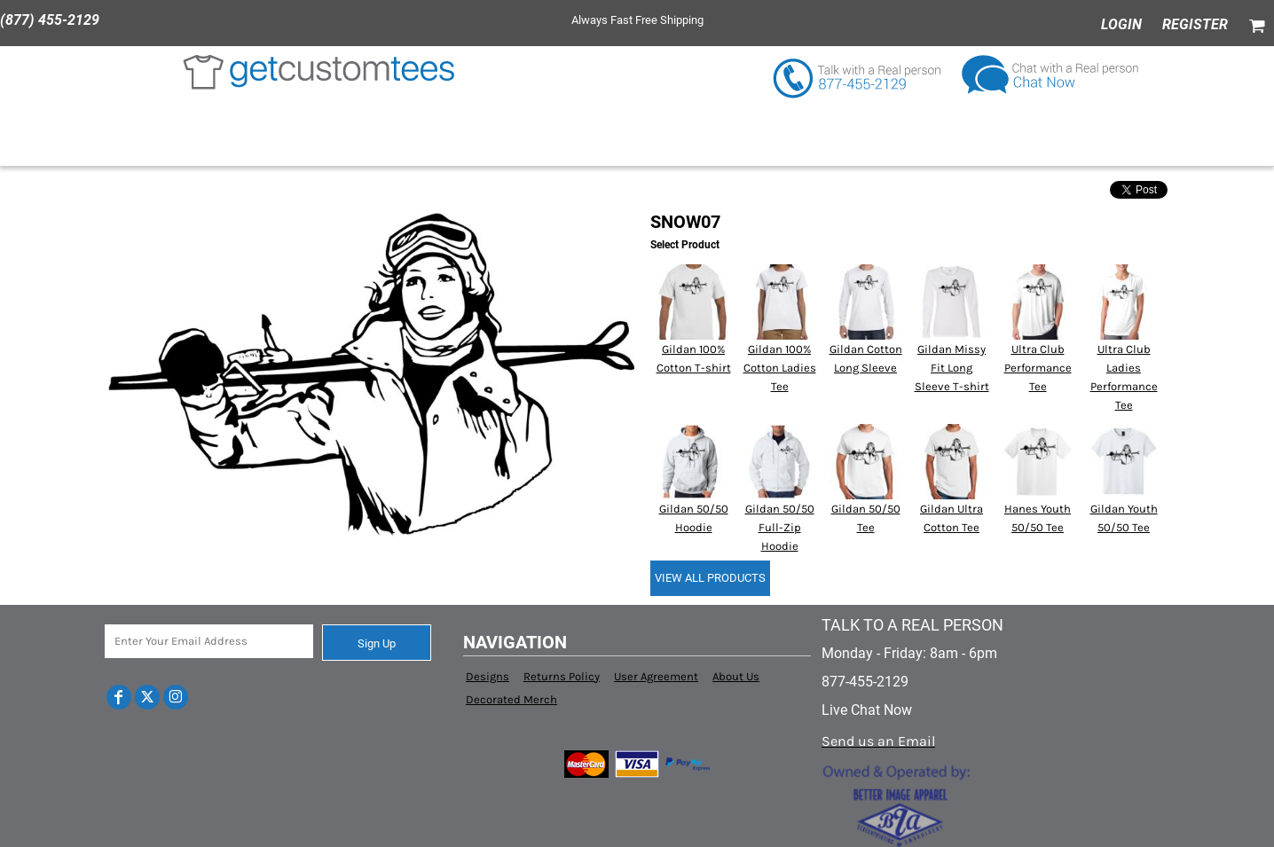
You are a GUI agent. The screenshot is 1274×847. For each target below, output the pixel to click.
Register (1195, 24)
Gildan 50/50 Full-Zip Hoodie (779, 527)
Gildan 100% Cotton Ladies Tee (779, 367)
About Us (735, 676)
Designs (487, 676)
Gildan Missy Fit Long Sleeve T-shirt (952, 367)
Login (1121, 24)
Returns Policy (561, 676)
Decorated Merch (511, 699)
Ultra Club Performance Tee (1038, 367)
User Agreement (656, 676)
